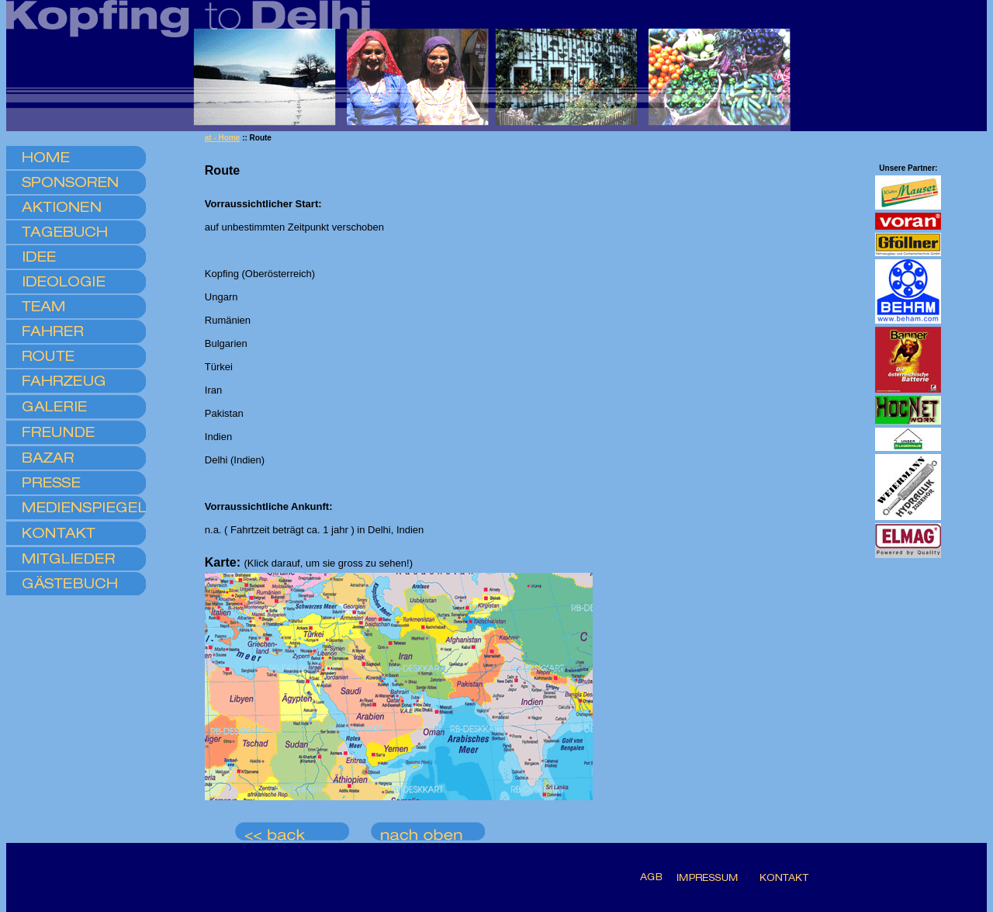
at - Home (222, 138)
